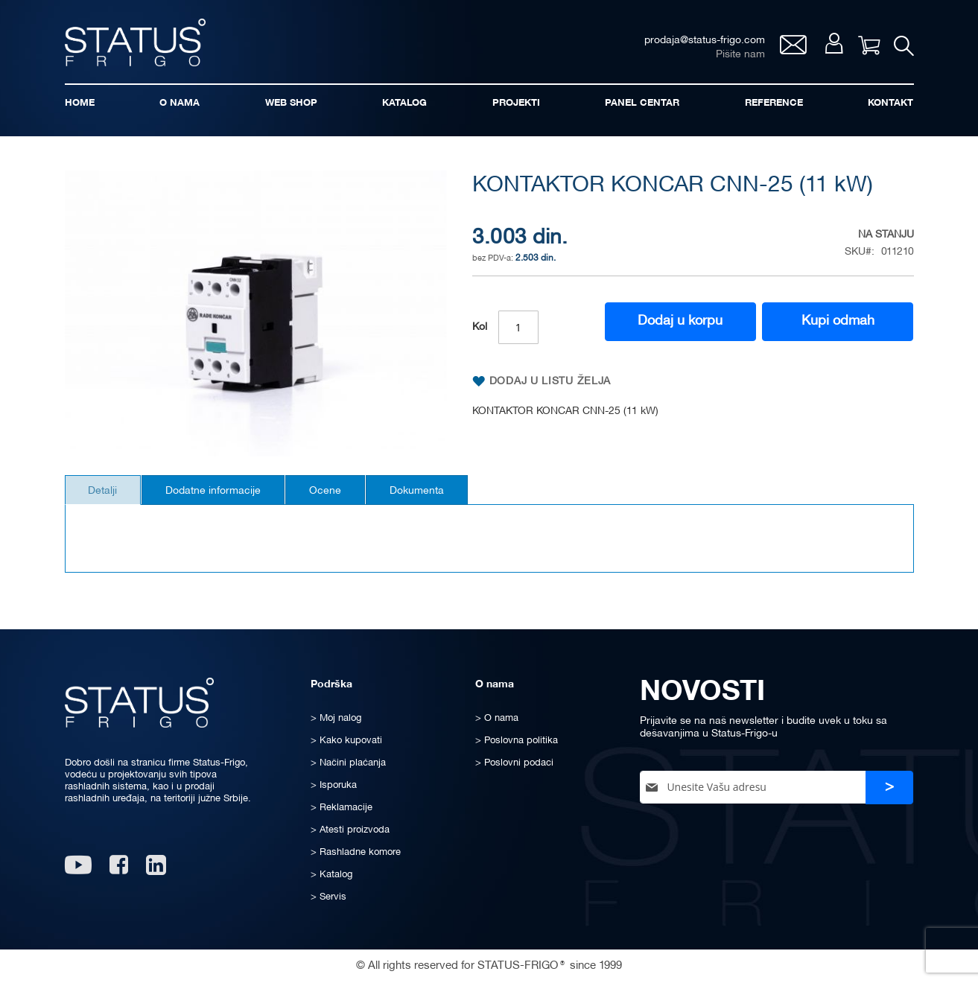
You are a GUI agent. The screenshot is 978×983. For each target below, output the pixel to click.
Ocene (341, 495)
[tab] (106, 494)
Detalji (106, 495)
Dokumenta (438, 495)
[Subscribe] (889, 787)
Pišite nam (737, 56)
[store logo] (139, 44)
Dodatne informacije (222, 495)
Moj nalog (831, 46)
